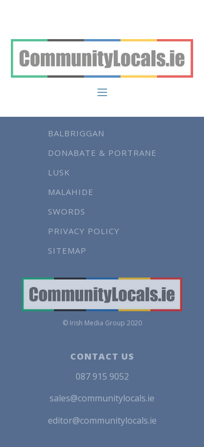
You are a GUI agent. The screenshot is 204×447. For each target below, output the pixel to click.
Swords (66, 211)
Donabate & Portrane (102, 152)
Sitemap (67, 250)
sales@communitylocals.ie (102, 398)
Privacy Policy (84, 230)
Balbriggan (76, 133)
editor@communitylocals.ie (102, 420)
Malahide (71, 191)
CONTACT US (102, 356)
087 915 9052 (102, 376)
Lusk (59, 172)
